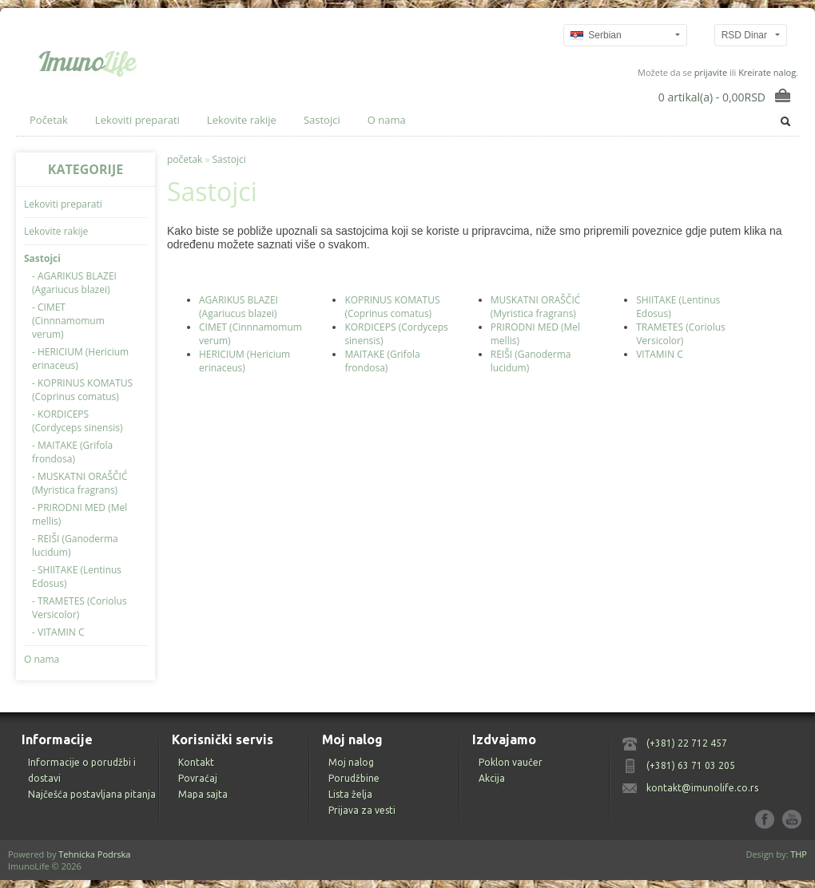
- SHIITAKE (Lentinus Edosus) (76, 576)
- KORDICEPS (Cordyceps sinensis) (77, 420)
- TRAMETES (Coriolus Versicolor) (79, 607)
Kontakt (196, 762)
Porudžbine (354, 778)
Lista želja (350, 794)
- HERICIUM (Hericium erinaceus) (80, 358)
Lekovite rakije (241, 120)
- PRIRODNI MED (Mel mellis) (79, 514)
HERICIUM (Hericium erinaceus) (244, 361)
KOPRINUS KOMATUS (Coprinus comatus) (391, 306)
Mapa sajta (203, 794)
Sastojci (322, 120)
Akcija (492, 778)
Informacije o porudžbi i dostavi (82, 770)
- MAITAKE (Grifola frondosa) (72, 452)
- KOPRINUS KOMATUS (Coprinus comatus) (82, 389)
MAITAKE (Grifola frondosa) (381, 361)
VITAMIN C (659, 354)
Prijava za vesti (362, 810)
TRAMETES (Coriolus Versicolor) (681, 333)
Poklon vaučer (511, 762)
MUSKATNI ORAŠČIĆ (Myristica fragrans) (536, 306)
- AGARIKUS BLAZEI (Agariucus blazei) (74, 282)
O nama (387, 120)
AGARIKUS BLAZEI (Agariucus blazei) (238, 306)
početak (184, 159)
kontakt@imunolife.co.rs (702, 788)
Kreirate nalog (767, 72)
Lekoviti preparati (137, 120)
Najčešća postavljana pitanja (92, 794)
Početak (49, 120)
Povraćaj (197, 778)
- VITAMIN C (58, 632)
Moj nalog (351, 762)
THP (798, 854)
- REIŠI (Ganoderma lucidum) (75, 545)
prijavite (710, 72)
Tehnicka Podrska (94, 854)
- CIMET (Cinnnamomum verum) (68, 320)
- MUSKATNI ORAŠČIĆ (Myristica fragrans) (80, 483)
